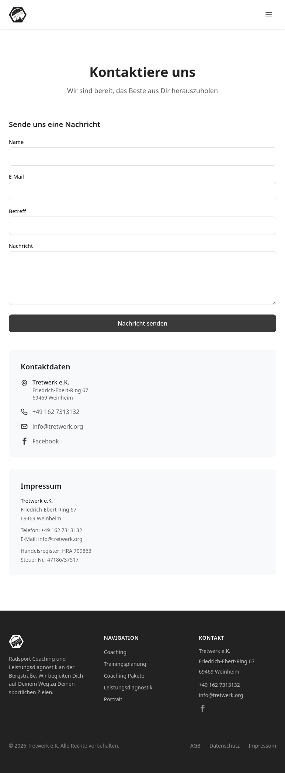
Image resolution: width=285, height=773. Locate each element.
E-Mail (16, 176)
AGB (195, 745)
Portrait (113, 699)
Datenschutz (224, 745)
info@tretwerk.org (57, 426)
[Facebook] (202, 708)
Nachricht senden (142, 323)
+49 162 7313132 (55, 412)
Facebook (45, 441)
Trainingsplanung (125, 663)
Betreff (17, 211)
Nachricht (21, 245)
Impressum (262, 745)
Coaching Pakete (124, 675)
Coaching (115, 652)
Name (16, 141)
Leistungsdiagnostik (128, 687)
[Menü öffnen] (268, 14)
